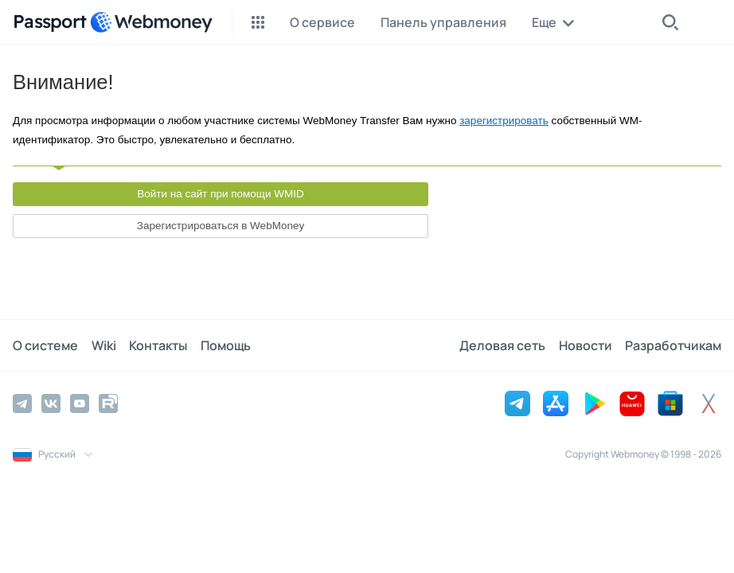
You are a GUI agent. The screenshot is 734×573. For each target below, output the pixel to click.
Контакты (157, 345)
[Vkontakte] (51, 403)
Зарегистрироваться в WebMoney (220, 226)
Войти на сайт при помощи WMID (220, 194)
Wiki (103, 345)
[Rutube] (108, 403)
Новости (585, 345)
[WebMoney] (151, 22)
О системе (45, 345)
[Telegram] (22, 403)
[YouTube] (79, 403)
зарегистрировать (504, 121)
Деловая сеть (503, 345)
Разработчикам (673, 345)
